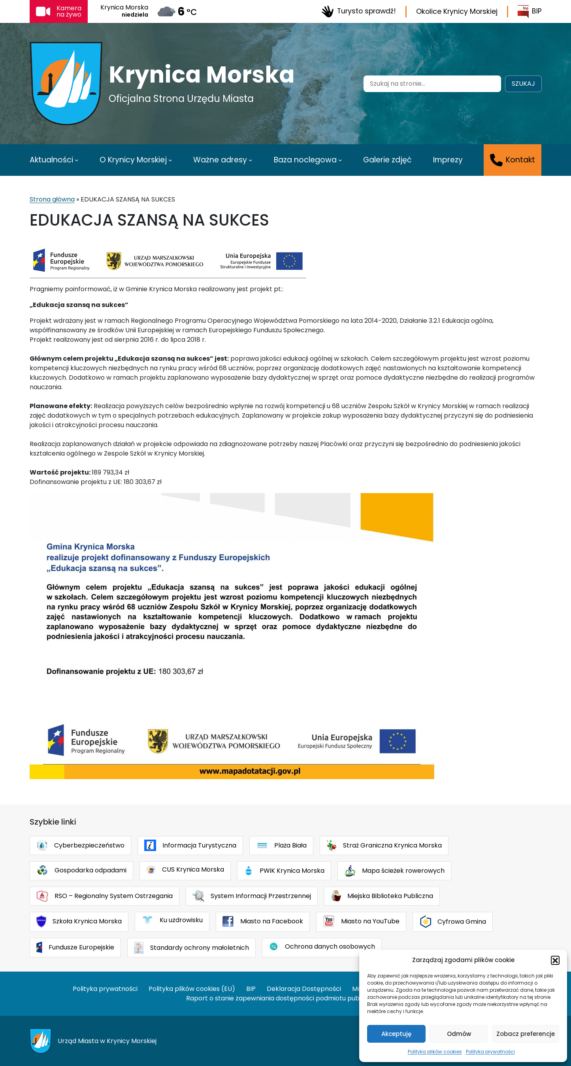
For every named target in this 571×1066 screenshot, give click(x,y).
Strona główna (52, 199)
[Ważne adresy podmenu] (251, 160)
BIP (530, 11)
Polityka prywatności (490, 1051)
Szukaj (523, 83)
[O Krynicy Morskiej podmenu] (170, 160)
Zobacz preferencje (525, 1034)
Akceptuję (396, 1034)
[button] (555, 960)
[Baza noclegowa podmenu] (340, 160)
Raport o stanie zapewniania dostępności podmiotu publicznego (285, 998)
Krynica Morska (202, 74)
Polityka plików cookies (435, 1051)
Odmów (459, 1034)
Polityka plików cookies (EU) (192, 988)
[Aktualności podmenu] (77, 160)
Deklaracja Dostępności (304, 988)
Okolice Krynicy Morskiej (457, 11)
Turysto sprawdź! (358, 11)
